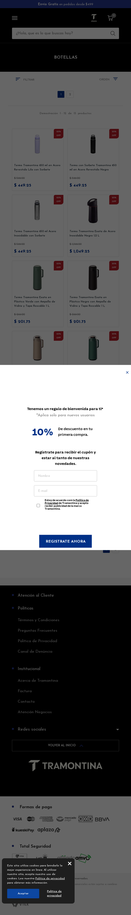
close (69, 863)
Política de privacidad (50, 878)
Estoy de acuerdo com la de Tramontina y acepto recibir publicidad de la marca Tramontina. (67, 503)
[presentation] (65, 523)
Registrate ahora (66, 542)
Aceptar (23, 893)
